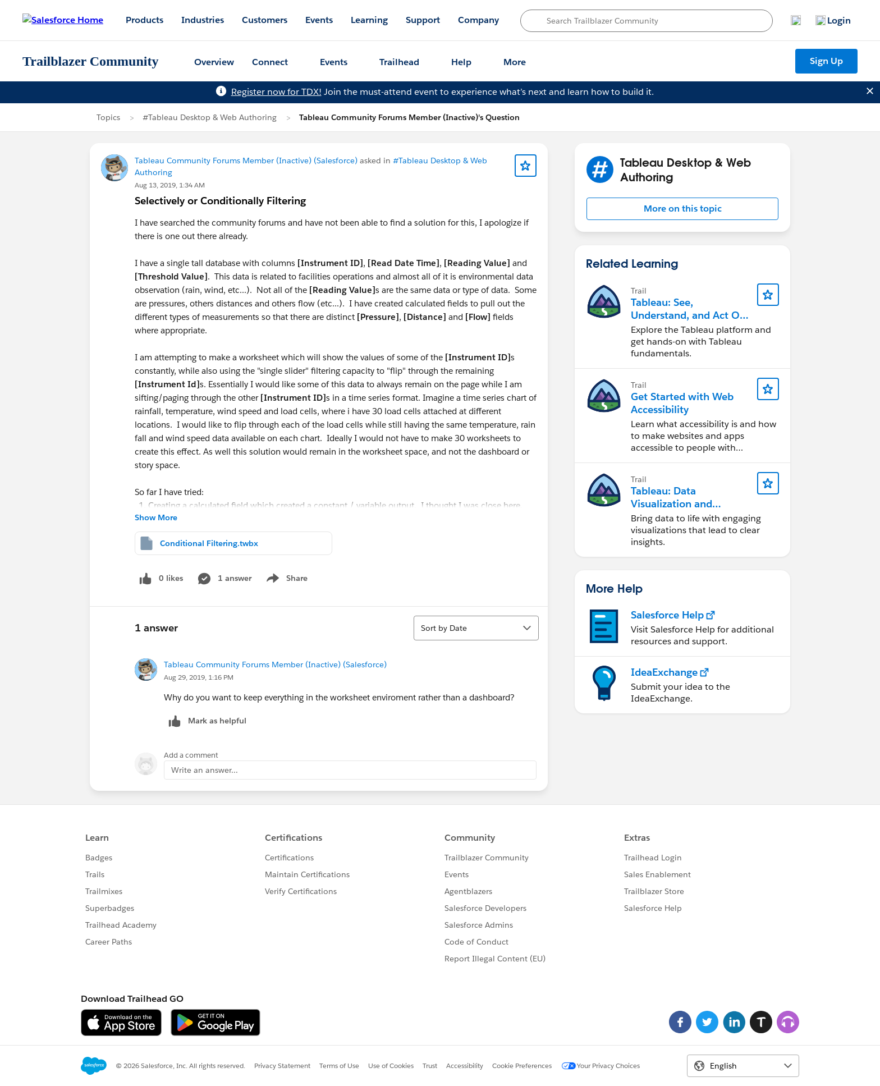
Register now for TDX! (276, 92)
